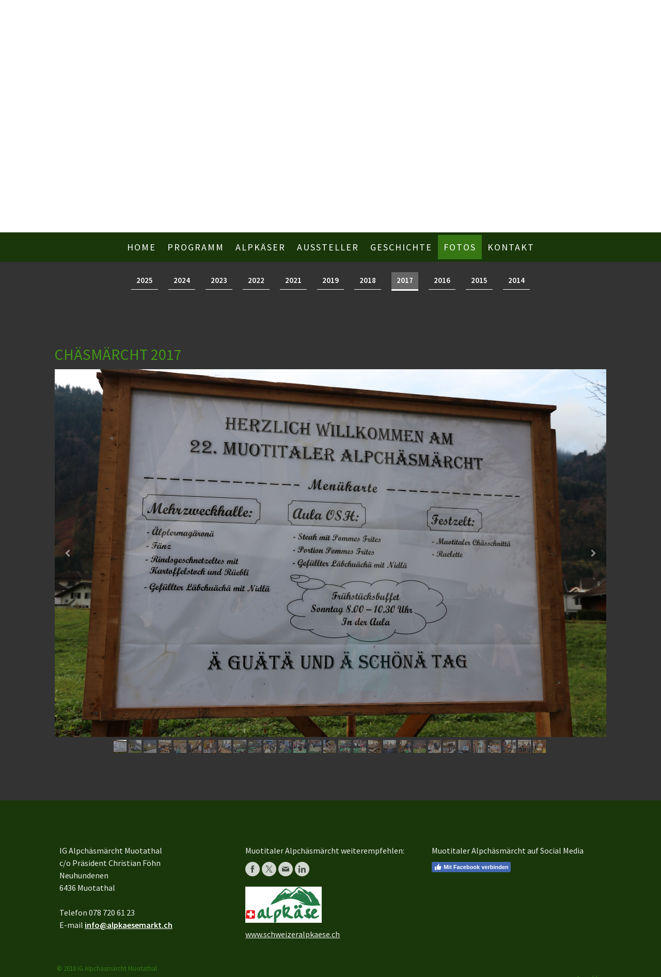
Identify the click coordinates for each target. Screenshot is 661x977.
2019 (330, 280)
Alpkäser (260, 247)
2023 (219, 280)
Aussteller (328, 247)
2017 (405, 280)
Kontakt (510, 247)
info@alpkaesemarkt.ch (128, 925)
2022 (256, 280)
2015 (479, 280)
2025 (144, 280)
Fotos (460, 247)
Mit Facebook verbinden (471, 867)
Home (141, 247)
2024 (182, 280)
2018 (367, 280)
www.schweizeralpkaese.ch (292, 934)
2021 (293, 280)
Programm (195, 247)
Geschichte (401, 247)
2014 (516, 280)
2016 (442, 280)
